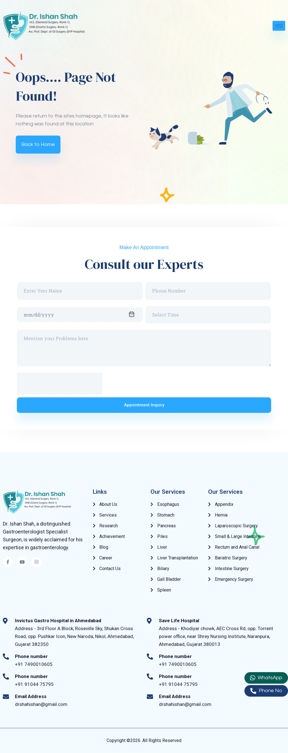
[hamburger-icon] (279, 26)
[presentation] (59, 384)
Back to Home (38, 144)
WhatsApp (266, 678)
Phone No (266, 691)
